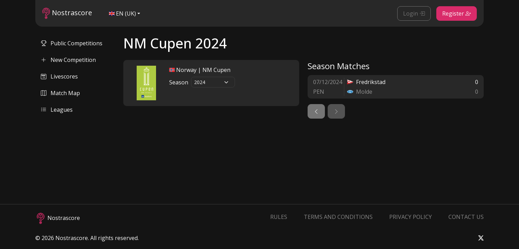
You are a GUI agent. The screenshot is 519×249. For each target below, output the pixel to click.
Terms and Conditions (338, 217)
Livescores (59, 76)
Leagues (57, 109)
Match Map (60, 93)
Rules (278, 217)
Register (456, 13)
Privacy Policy (410, 217)
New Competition (68, 60)
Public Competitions (71, 43)
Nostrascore (67, 13)
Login (414, 13)
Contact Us (466, 217)
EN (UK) (122, 13)
